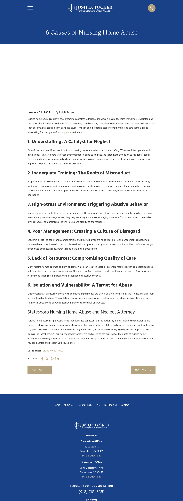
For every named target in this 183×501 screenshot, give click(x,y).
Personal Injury (84, 360)
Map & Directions (91, 411)
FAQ (98, 360)
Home (57, 360)
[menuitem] (31, 495)
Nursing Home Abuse (52, 306)
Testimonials (110, 360)
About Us (68, 360)
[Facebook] (87, 461)
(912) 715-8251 (91, 446)
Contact (125, 360)
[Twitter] (95, 461)
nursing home (64, 87)
